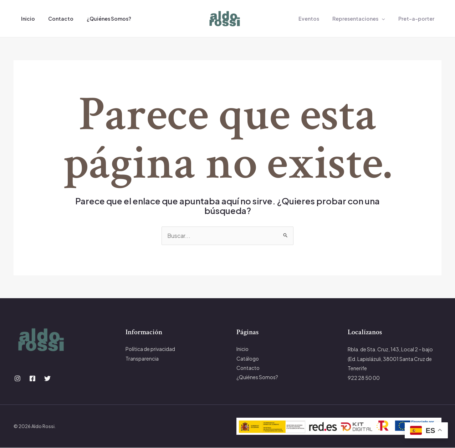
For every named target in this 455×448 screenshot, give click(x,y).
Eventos (317, 18)
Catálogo (248, 359)
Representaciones (363, 18)
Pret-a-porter (418, 18)
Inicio (26, 18)
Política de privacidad (150, 349)
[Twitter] (47, 379)
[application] (386, 18)
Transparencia (142, 359)
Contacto (55, 18)
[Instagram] (17, 379)
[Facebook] (32, 379)
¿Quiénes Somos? (100, 18)
